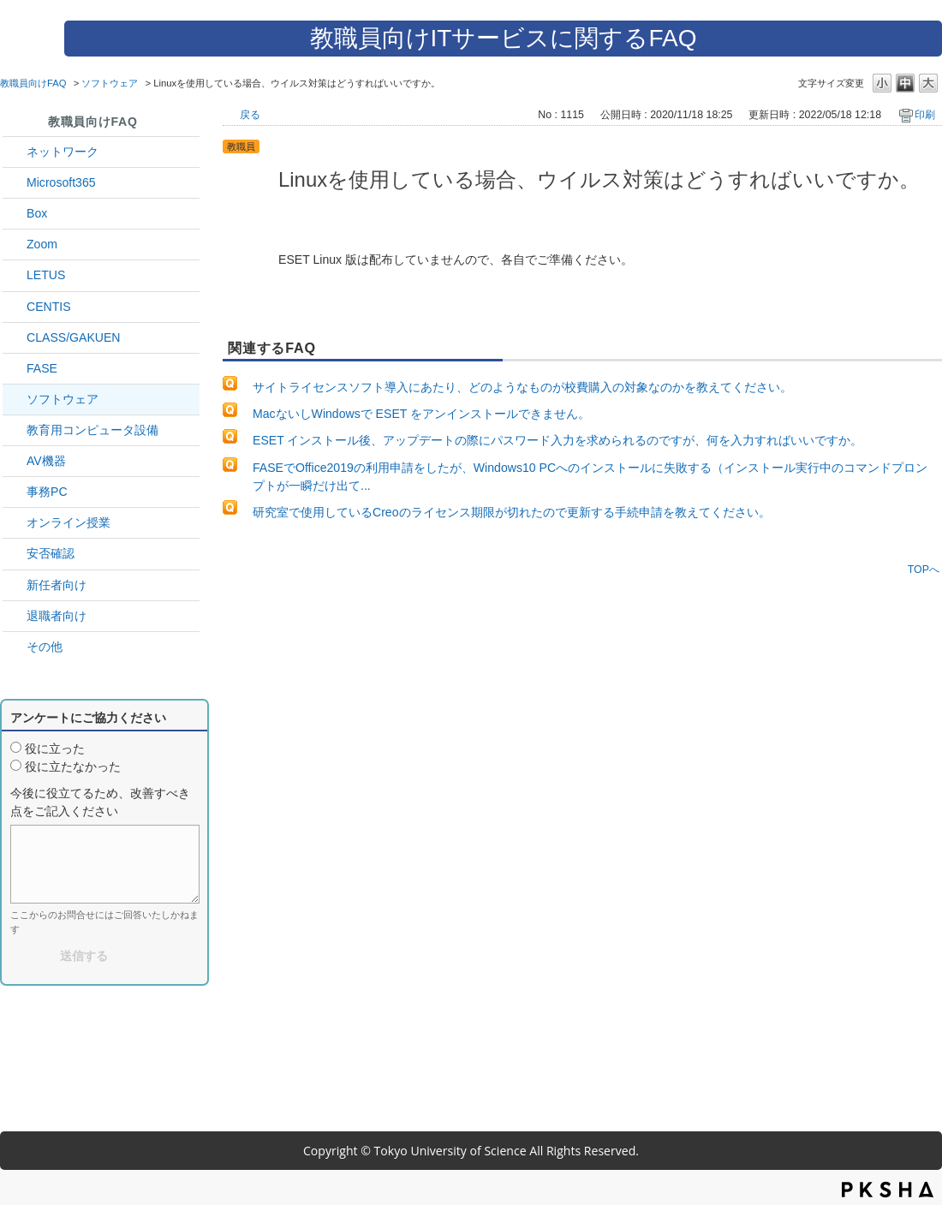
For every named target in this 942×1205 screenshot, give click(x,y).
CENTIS (49, 306)
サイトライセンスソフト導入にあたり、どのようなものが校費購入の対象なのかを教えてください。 (522, 387)
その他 (45, 646)
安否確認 (51, 553)
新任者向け (56, 585)
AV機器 (46, 461)
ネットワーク (62, 151)
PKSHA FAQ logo (887, 1189)
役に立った (55, 748)
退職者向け (56, 616)
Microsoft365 (61, 182)
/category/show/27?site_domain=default (14, 369)
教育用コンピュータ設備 (92, 430)
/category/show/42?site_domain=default (14, 275)
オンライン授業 (68, 522)
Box (37, 213)
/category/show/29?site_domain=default (14, 183)
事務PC (47, 491)
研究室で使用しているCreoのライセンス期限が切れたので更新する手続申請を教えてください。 (512, 512)
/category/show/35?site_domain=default (14, 492)
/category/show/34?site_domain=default (14, 152)
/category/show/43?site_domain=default (14, 214)
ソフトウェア (109, 83)
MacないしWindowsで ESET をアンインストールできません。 (421, 414)
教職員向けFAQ (33, 83)
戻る (250, 115)
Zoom (42, 244)
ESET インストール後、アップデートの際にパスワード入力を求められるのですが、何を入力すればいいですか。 (557, 440)
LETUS (46, 275)
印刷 (925, 115)
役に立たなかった (73, 766)
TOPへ (923, 569)
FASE (42, 368)
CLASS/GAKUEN (74, 337)
